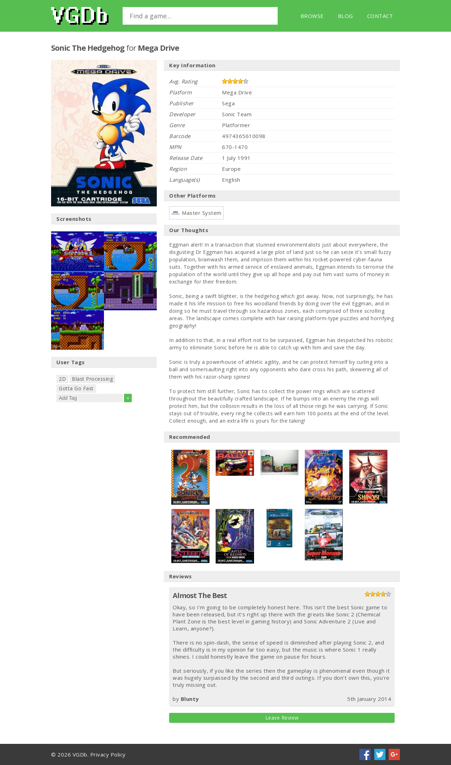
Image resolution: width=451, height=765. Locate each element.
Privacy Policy (108, 754)
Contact (380, 15)
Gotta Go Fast (76, 388)
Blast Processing (92, 378)
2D (62, 378)
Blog (345, 15)
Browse (312, 15)
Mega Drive (158, 47)
